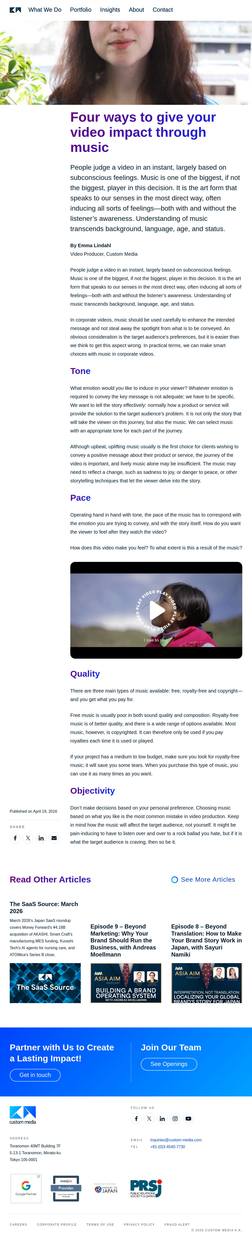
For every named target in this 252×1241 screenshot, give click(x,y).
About (136, 9)
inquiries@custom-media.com (176, 1140)
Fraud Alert (177, 1224)
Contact (163, 9)
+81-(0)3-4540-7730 (167, 1147)
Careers (18, 1224)
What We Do (44, 9)
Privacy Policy (139, 1224)
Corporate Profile (57, 1224)
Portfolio (80, 9)
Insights (110, 9)
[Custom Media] (15, 10)
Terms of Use (100, 1224)
